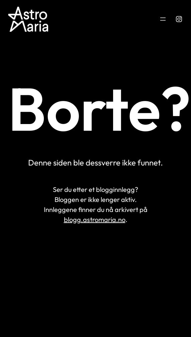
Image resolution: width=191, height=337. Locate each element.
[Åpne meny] (163, 19)
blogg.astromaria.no (94, 219)
